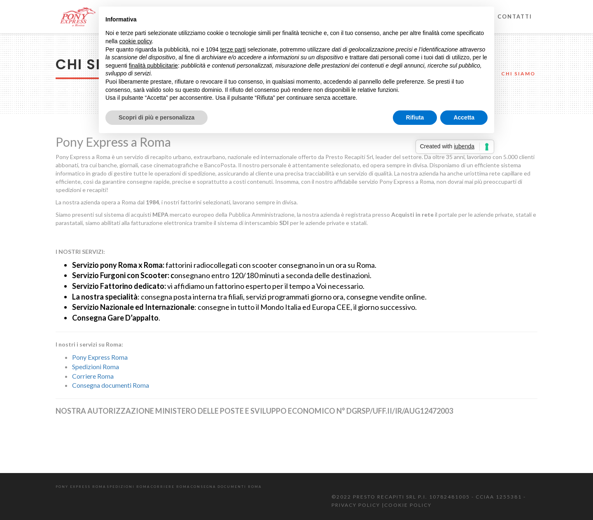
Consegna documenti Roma (110, 385)
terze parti (233, 49)
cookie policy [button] (135, 41)
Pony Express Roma (100, 357)
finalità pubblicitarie (153, 65)
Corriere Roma (93, 376)
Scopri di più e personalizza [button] (156, 117)
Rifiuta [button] (415, 117)
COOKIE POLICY (408, 505)
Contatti (514, 16)
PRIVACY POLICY (357, 505)
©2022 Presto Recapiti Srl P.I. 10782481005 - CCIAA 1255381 (427, 497)
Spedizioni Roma (95, 366)
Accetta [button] (463, 117)
